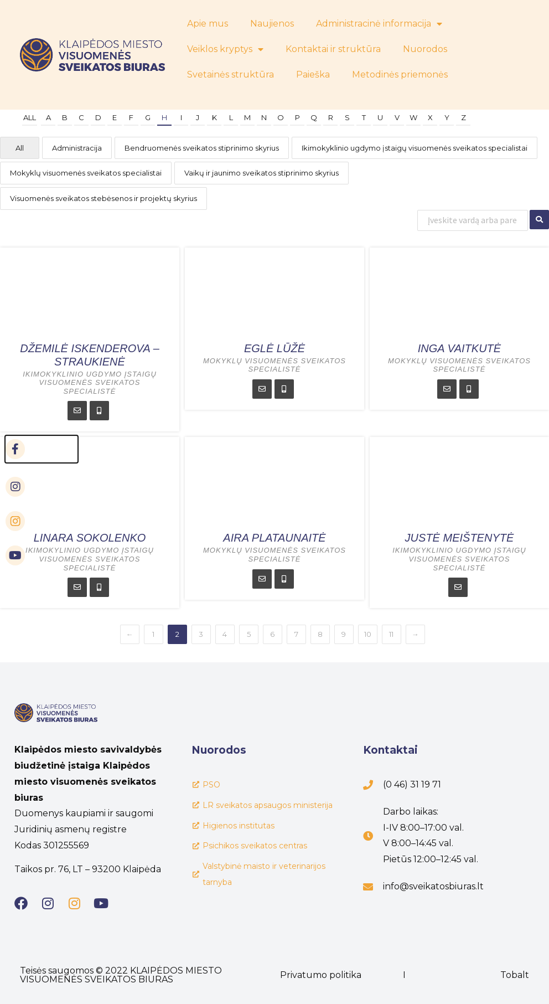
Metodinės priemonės (400, 74)
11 (391, 634)
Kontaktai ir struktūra (333, 49)
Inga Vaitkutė (459, 348)
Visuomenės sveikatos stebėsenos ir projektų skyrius (103, 198)
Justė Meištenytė (459, 538)
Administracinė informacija (379, 24)
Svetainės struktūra (230, 74)
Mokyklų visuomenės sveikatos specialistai (86, 172)
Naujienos (272, 23)
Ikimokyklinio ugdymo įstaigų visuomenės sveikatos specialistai (414, 147)
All (29, 117)
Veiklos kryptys (225, 49)
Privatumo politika (320, 975)
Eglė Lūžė (274, 348)
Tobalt (514, 975)
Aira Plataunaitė (274, 538)
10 (367, 634)
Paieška (313, 74)
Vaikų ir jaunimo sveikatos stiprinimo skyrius (261, 172)
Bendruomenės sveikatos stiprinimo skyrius (202, 147)
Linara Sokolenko (90, 538)
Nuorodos (425, 49)
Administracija (77, 147)
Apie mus (207, 23)
